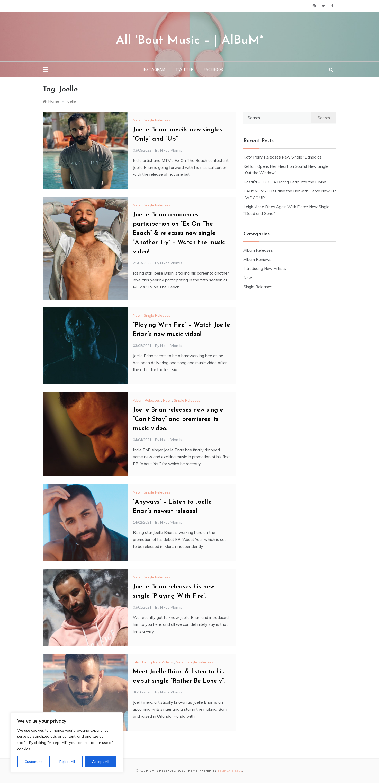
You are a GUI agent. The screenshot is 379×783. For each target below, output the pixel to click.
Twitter (185, 69)
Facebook (213, 69)
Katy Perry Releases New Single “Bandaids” (283, 157)
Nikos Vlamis (171, 150)
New (137, 120)
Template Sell (230, 770)
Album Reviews (257, 259)
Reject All (67, 761)
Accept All (100, 761)
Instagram (154, 69)
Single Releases (157, 120)
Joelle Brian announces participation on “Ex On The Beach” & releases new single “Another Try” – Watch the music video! (179, 233)
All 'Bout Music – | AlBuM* (190, 40)
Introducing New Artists (153, 662)
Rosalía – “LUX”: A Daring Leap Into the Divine (284, 182)
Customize (33, 761)
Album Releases (146, 400)
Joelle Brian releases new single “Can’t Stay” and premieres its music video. (178, 419)
